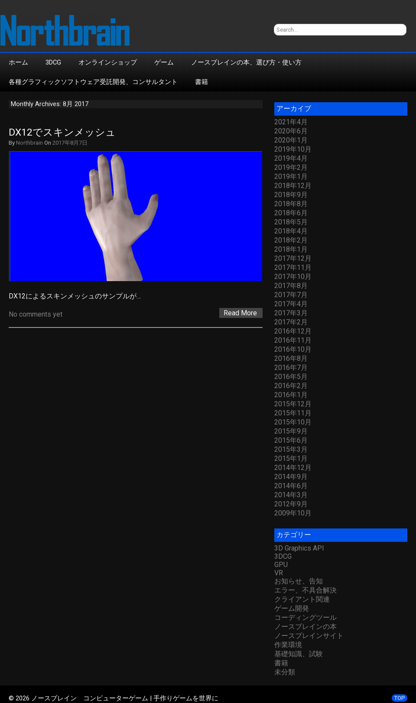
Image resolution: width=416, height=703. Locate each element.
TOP (399, 698)
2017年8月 (291, 286)
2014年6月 (291, 486)
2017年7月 (291, 295)
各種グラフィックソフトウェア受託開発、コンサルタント (93, 82)
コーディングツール (305, 617)
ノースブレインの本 (305, 626)
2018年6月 (291, 213)
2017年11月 (293, 267)
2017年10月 (293, 276)
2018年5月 (291, 222)
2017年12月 (293, 258)
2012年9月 (291, 504)
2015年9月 (291, 431)
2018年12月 (293, 185)
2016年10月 (293, 349)
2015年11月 (293, 413)
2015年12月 (293, 404)
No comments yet (35, 314)
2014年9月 (291, 477)
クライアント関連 (302, 599)
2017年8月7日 (70, 142)
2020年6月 (291, 131)
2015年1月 (291, 458)
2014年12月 (293, 467)
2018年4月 (291, 231)
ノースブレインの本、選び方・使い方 (246, 62)
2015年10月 (293, 422)
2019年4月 (291, 158)
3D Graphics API (299, 548)
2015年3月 (291, 449)
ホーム (18, 62)
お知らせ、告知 (298, 581)
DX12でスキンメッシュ (62, 132)
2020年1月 (291, 140)
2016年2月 (291, 386)
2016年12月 (293, 331)
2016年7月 (291, 367)
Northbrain (29, 142)
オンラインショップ (107, 62)
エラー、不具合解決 (305, 590)
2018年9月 (291, 195)
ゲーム (164, 62)
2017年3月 (291, 313)
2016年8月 (291, 358)
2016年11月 (293, 340)
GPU (281, 564)
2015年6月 (291, 440)
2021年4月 (291, 122)
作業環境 (288, 645)
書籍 (201, 82)
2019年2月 (291, 167)
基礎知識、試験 (298, 654)
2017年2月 (291, 322)
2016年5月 (291, 377)
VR (278, 573)
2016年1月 (291, 395)
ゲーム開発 (291, 608)
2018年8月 (291, 204)
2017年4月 (291, 304)
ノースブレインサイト (309, 636)
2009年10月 (293, 513)
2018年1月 (291, 249)
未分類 (284, 672)
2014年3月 (291, 495)
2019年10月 (293, 149)
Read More (240, 313)
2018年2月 (291, 240)
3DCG (53, 62)
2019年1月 (291, 176)
